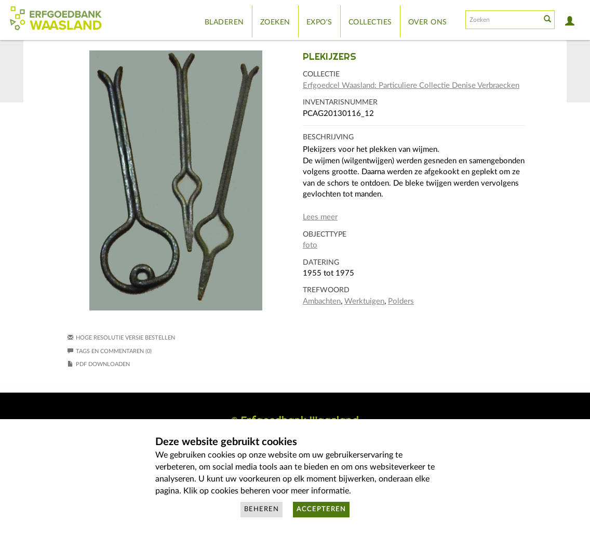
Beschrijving (328, 137)
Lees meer (320, 217)
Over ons (427, 22)
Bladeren (224, 22)
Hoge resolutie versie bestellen (125, 338)
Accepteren (321, 509)
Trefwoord (326, 290)
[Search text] (502, 20)
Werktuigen (364, 301)
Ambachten (322, 301)
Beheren (261, 509)
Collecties (370, 22)
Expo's (319, 22)
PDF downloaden (103, 364)
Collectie (321, 74)
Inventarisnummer (340, 102)
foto (310, 245)
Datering (321, 262)
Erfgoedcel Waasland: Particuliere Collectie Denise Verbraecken (411, 85)
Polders (401, 301)
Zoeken (275, 22)
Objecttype (324, 234)
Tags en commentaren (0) (110, 351)
